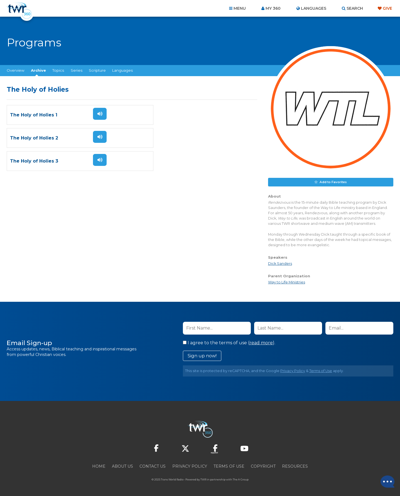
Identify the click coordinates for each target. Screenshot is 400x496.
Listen (98, 113)
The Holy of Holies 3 (34, 138)
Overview (15, 70)
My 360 (273, 8)
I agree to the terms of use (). (229, 342)
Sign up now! (202, 355)
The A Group (241, 479)
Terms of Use (320, 370)
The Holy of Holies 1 (33, 115)
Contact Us (152, 465)
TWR (203, 479)
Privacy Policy (292, 370)
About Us (122, 465)
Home (98, 465)
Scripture (97, 70)
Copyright (263, 465)
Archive (38, 70)
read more (261, 342)
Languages (122, 70)
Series (76, 70)
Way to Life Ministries (286, 282)
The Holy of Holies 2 (161, 115)
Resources (295, 465)
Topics (58, 70)
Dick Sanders (280, 263)
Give (387, 8)
